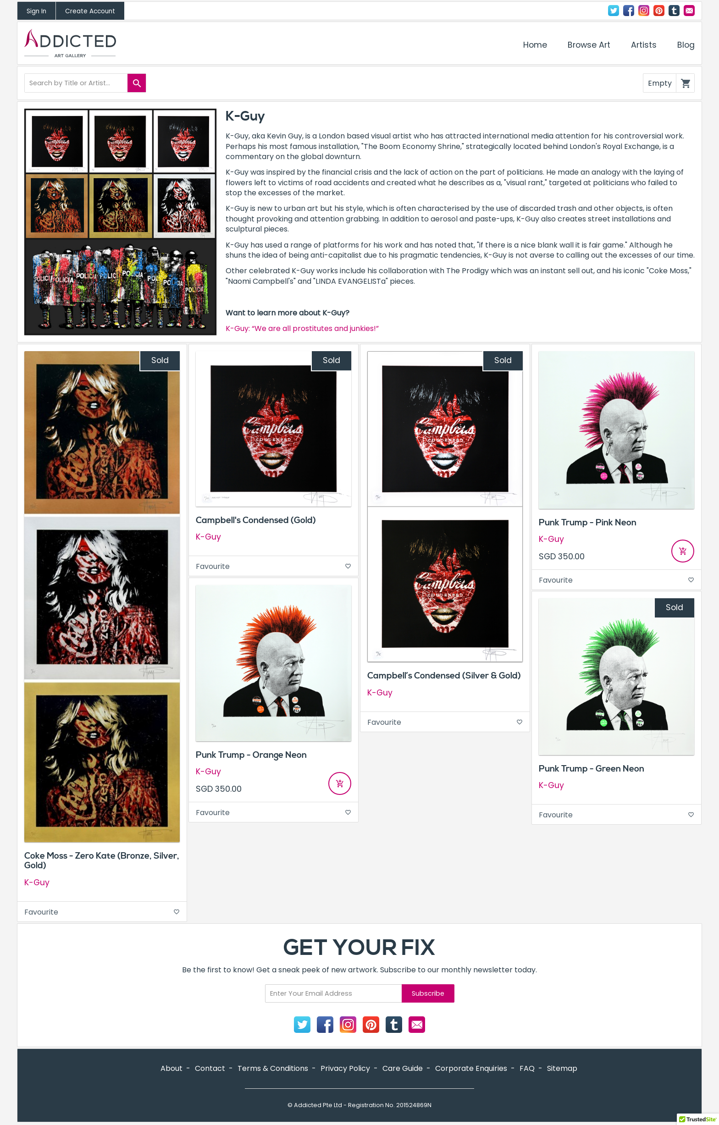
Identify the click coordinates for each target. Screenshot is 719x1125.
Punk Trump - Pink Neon (587, 522)
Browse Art (589, 44)
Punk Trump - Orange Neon (251, 755)
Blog (686, 44)
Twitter (613, 10)
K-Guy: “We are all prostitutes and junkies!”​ (302, 328)
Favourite (102, 912)
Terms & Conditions (273, 1068)
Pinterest (658, 10)
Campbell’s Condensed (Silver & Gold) (444, 675)
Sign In (36, 11)
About (171, 1068)
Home (535, 44)
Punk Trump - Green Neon (591, 768)
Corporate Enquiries (471, 1068)
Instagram (643, 10)
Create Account (90, 11)
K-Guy (37, 883)
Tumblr (674, 10)
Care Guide (402, 1068)
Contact (689, 10)
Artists (644, 44)
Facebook (628, 10)
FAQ (527, 1068)
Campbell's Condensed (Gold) (256, 520)
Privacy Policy (345, 1068)
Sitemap (562, 1068)
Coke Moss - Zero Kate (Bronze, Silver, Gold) (101, 860)
